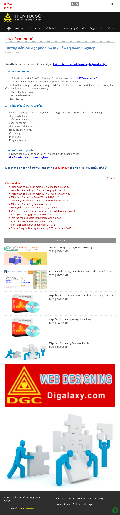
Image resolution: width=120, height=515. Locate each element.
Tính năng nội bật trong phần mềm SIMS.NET (34, 224)
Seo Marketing (95, 498)
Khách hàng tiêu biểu (92, 28)
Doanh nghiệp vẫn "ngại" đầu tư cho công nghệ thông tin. (40, 200)
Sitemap (87, 504)
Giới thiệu (20, 28)
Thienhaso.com (26, 508)
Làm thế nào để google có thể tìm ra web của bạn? (36, 217)
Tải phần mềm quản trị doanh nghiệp (28, 157)
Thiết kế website (52, 28)
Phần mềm (34, 28)
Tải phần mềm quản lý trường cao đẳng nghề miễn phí (38, 190)
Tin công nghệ (71, 28)
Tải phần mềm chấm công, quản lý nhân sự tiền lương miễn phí (81, 295)
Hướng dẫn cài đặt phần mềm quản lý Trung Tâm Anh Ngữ (40, 193)
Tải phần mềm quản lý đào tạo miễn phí (31, 204)
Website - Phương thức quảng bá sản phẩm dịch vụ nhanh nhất (43, 210)
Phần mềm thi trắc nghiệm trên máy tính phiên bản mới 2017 (80, 271)
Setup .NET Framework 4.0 (83, 78)
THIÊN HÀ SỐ (18, 497)
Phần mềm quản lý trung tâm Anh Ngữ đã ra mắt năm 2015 (41, 228)
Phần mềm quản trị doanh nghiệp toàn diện (80, 64)
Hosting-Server (62, 504)
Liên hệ (110, 28)
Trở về (111, 177)
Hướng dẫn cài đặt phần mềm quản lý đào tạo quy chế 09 (40, 186)
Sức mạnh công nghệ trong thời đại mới (31, 214)
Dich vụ (76, 504)
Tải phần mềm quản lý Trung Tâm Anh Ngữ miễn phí (37, 197)
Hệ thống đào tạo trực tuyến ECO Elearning (70, 247)
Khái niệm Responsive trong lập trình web (32, 221)
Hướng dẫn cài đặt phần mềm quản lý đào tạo (34, 207)
